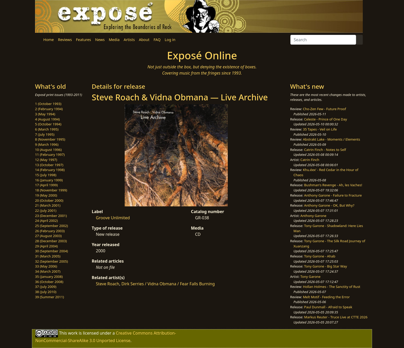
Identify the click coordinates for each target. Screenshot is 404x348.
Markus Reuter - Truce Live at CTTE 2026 (335, 317)
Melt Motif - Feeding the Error (326, 297)
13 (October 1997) (49, 165)
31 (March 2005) (47, 256)
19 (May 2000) (46, 195)
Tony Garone (310, 276)
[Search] (323, 40)
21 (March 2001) (47, 205)
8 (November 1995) (50, 139)
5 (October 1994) (48, 124)
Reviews (65, 39)
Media (114, 39)
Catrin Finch (309, 159)
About (144, 39)
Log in (170, 39)
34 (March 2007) (47, 271)
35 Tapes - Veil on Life (320, 129)
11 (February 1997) (50, 154)
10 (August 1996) (48, 149)
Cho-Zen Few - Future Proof (324, 109)
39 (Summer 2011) (49, 297)
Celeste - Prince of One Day (325, 119)
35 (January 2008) (49, 276)
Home (48, 39)
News (100, 39)
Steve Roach (107, 284)
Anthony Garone (313, 215)
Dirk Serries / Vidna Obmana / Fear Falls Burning (168, 284)
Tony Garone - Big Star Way (325, 266)
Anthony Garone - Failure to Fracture (333, 195)
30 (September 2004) (51, 251)
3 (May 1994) (45, 114)
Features (83, 39)
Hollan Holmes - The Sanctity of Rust (331, 286)
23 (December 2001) (51, 215)
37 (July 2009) (45, 286)
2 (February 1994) (49, 109)
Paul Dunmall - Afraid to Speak (328, 307)
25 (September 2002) (51, 225)
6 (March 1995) (46, 129)
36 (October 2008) (49, 281)
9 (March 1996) (46, 144)
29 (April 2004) (46, 246)
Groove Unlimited (113, 218)
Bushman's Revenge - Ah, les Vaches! (333, 185)
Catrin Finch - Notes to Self (325, 149)
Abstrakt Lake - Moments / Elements (331, 139)
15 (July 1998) (45, 175)
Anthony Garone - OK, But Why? (329, 205)
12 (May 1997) (46, 159)
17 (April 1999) (46, 185)
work (73, 333)
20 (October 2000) (49, 200)
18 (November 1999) (51, 190)
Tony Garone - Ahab (319, 256)
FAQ (157, 39)
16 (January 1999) (49, 180)
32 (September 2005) (51, 261)
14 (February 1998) (50, 169)
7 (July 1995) (44, 134)
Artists (129, 39)
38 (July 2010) (45, 291)
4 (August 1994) (47, 119)
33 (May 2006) (46, 266)
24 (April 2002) (46, 220)
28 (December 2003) (51, 241)
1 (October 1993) (48, 103)
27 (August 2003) (48, 235)
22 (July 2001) (45, 210)
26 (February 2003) (50, 231)
